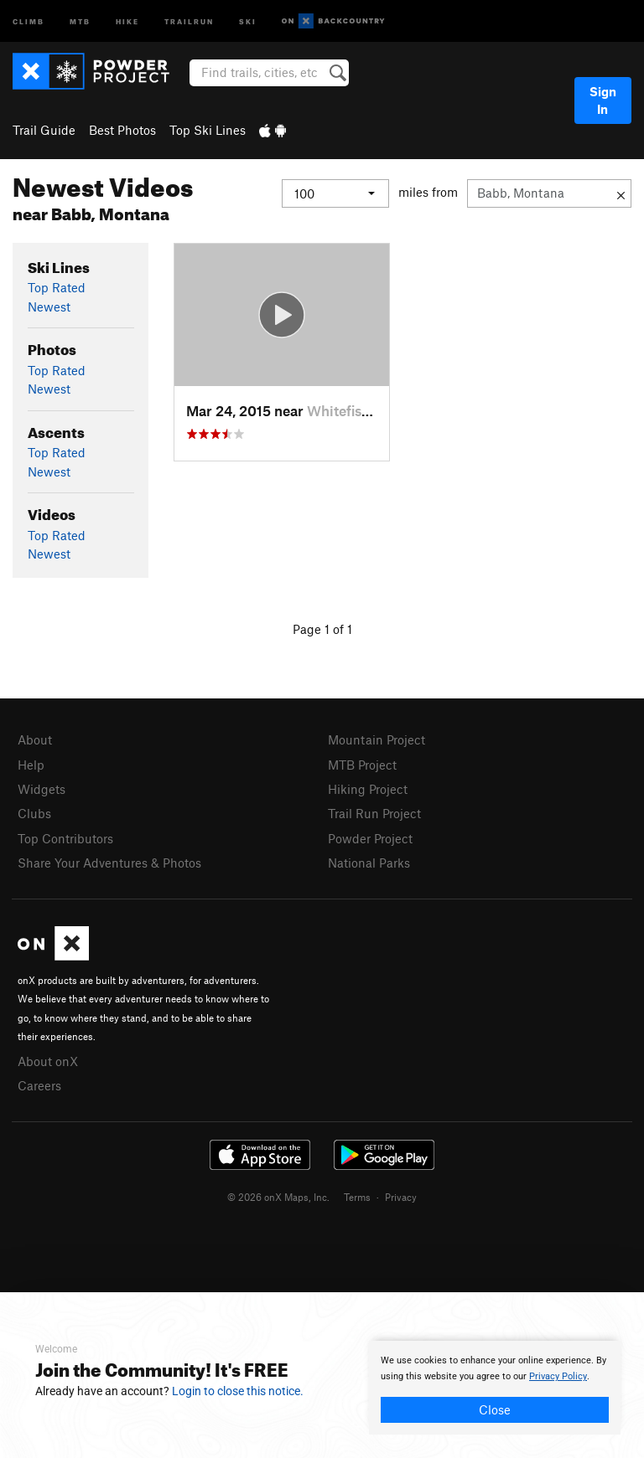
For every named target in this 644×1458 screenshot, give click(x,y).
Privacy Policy (558, 1376)
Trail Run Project (374, 813)
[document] (495, 1387)
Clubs (34, 813)
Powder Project (370, 838)
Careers (39, 1085)
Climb (28, 20)
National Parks (369, 862)
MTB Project (362, 764)
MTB (80, 20)
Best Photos (122, 129)
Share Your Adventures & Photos (109, 862)
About (35, 739)
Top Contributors (65, 838)
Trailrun (189, 20)
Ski (248, 20)
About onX (48, 1061)
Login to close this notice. (238, 1391)
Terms (357, 1197)
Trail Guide (44, 129)
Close (495, 1409)
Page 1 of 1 (322, 628)
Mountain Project (376, 739)
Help (31, 764)
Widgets (41, 788)
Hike (127, 20)
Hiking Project (368, 788)
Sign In (602, 100)
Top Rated (57, 287)
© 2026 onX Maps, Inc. (278, 1197)
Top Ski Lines (207, 129)
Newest (49, 306)
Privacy (401, 1197)
